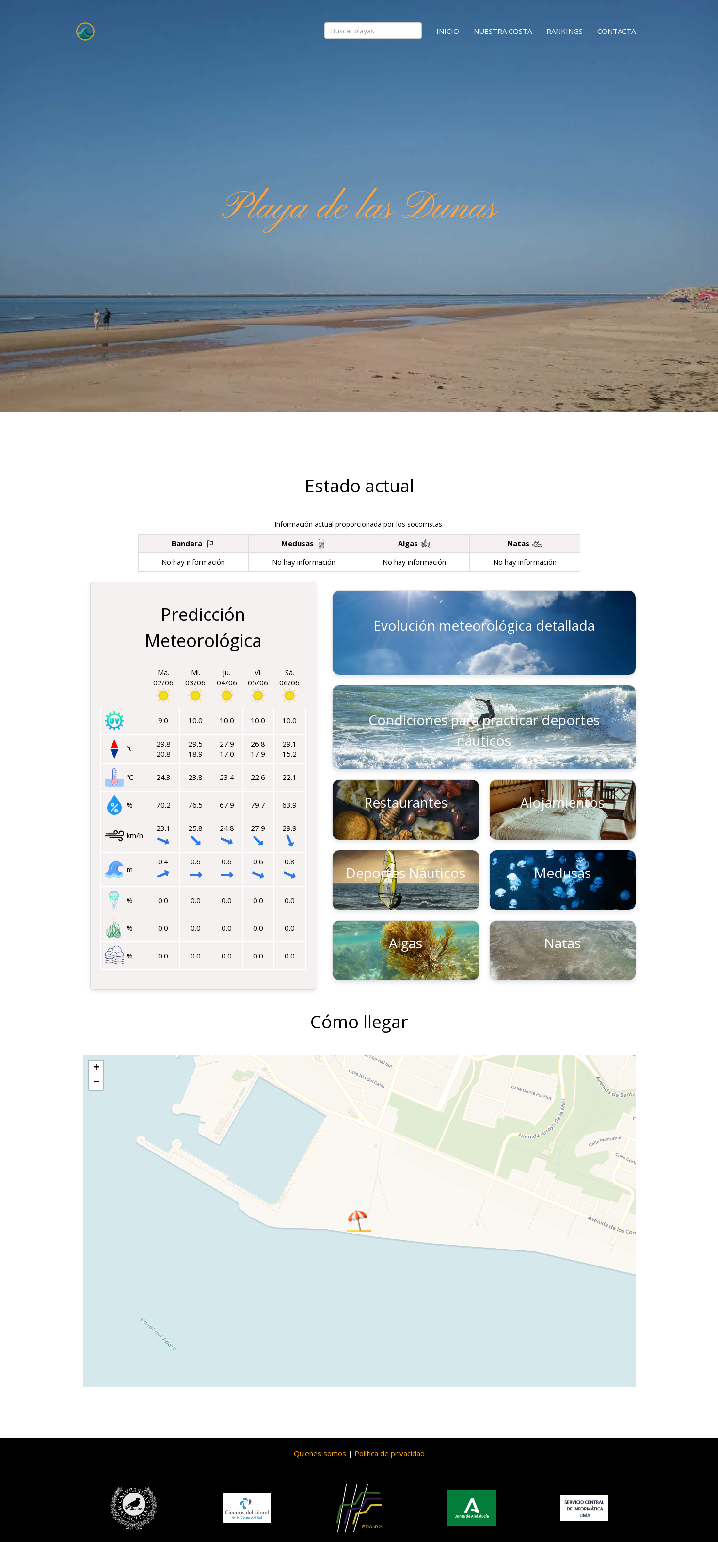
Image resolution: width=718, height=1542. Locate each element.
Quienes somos (320, 1453)
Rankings (564, 31)
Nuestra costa (503, 31)
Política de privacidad (389, 1453)
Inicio (447, 31)
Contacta (616, 31)
